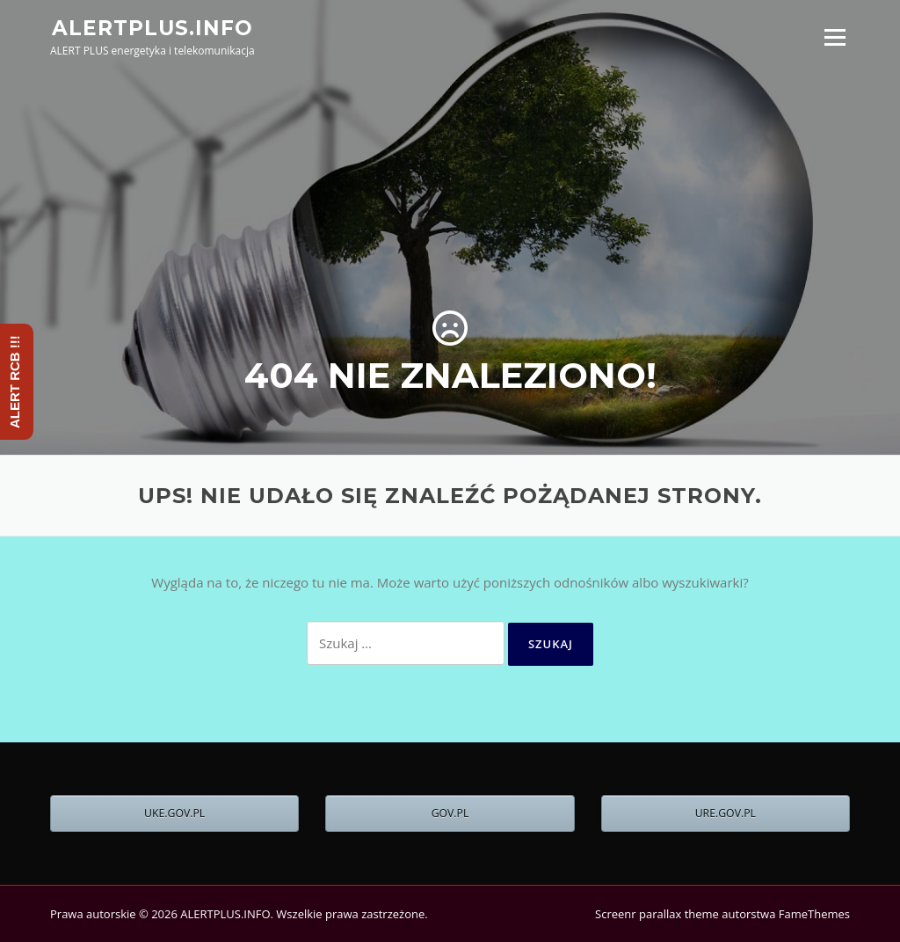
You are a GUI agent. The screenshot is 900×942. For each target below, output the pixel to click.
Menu (834, 37)
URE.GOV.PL (725, 813)
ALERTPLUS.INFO (152, 27)
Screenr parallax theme (657, 914)
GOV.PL (450, 813)
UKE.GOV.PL (174, 813)
